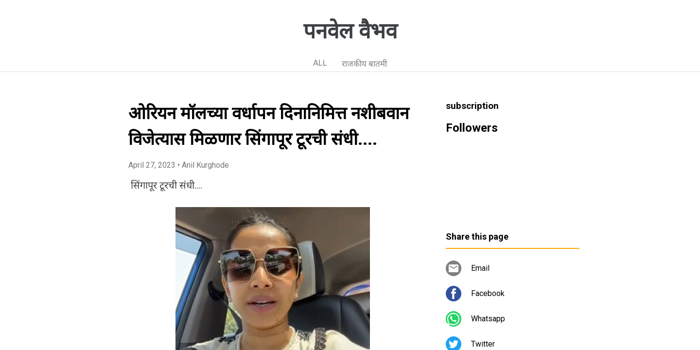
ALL (320, 63)
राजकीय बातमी (364, 64)
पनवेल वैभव (350, 31)
